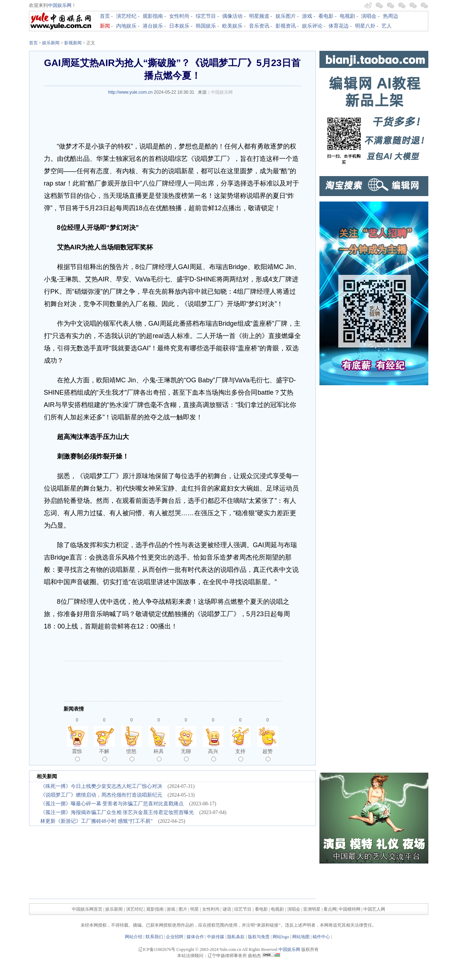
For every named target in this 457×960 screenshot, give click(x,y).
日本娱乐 (179, 26)
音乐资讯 (259, 26)
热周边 (390, 16)
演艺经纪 (126, 16)
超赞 (267, 754)
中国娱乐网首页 (87, 909)
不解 (104, 754)
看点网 (329, 909)
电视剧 (347, 16)
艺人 (386, 26)
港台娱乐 (153, 26)
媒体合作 (195, 936)
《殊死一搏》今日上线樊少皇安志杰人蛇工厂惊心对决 (101, 786)
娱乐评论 (312, 26)
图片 (183, 909)
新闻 (105, 26)
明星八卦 (365, 26)
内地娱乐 (126, 26)
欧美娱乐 (232, 26)
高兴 (213, 754)
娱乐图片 (286, 16)
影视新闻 (73, 42)
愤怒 (131, 754)
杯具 (159, 754)
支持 (240, 754)
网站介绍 (133, 936)
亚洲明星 (312, 909)
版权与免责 (259, 936)
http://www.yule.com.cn (130, 92)
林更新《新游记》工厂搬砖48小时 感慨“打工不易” (96, 821)
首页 (105, 16)
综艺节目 (206, 16)
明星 (195, 909)
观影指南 (153, 16)
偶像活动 (232, 16)
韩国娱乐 (206, 26)
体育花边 (339, 26)
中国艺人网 (374, 909)
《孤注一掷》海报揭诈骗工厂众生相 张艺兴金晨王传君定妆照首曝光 (117, 812)
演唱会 (368, 16)
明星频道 (259, 16)
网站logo (281, 936)
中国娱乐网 (60, 5)
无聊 (186, 754)
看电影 (326, 16)
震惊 (77, 754)
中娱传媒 (215, 936)
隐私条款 (236, 936)
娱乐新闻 (51, 42)
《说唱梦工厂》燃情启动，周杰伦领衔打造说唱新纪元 (101, 795)
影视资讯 (286, 26)
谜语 (227, 909)
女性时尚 (179, 16)
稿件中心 (321, 936)
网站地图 (301, 936)
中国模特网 (349, 909)
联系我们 (154, 936)
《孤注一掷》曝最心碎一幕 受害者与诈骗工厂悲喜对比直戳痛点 (112, 803)
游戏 (307, 16)
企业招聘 (174, 936)
